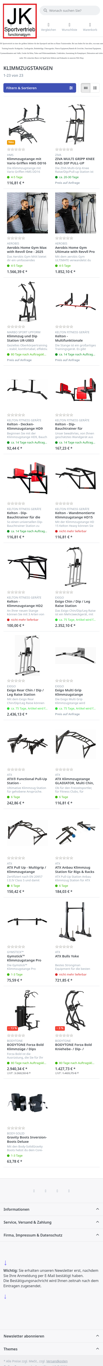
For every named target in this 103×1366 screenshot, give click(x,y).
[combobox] (70, 10)
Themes (10, 1349)
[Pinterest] (69, 1191)
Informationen (16, 1209)
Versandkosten (57, 1361)
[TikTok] (57, 1191)
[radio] (85, 88)
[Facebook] (34, 1191)
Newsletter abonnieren (24, 1336)
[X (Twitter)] (46, 1191)
